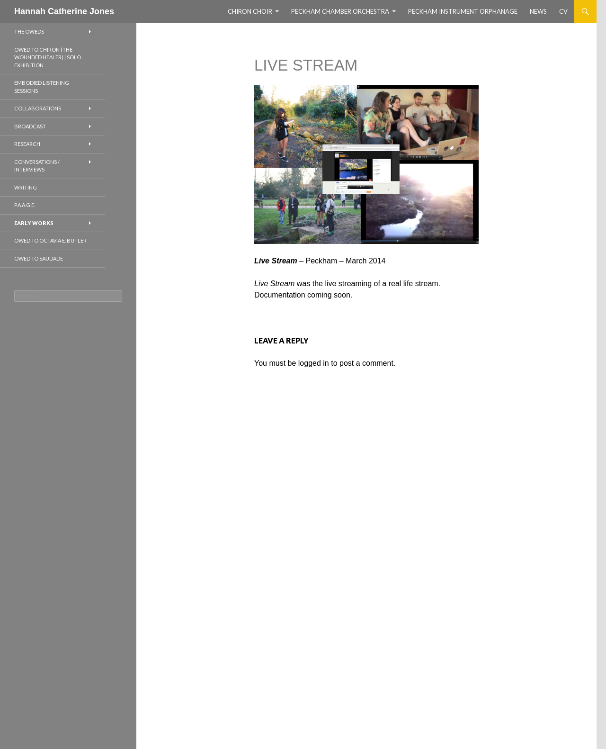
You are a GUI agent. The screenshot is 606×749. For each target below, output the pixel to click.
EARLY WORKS (33, 223)
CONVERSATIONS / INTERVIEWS (37, 166)
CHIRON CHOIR (250, 11)
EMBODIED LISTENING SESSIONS (41, 87)
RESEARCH (27, 144)
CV (563, 11)
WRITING (25, 187)
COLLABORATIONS (37, 108)
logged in (313, 363)
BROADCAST (30, 126)
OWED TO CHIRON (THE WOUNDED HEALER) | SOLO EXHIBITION (47, 57)
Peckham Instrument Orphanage (462, 11)
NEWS (538, 11)
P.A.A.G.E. (24, 205)
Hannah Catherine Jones (64, 11)
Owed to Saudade (38, 258)
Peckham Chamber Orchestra (340, 11)
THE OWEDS (29, 31)
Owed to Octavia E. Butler (50, 240)
